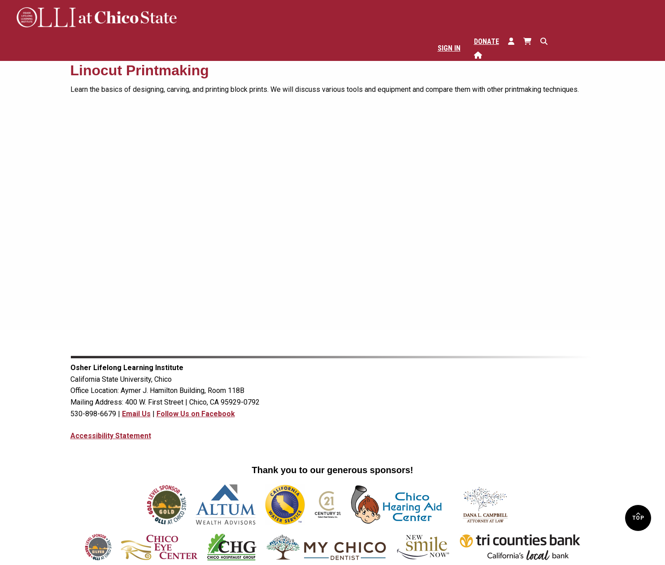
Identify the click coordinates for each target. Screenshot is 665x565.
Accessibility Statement (110, 435)
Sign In (449, 48)
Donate (486, 41)
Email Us (136, 414)
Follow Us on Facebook (195, 414)
